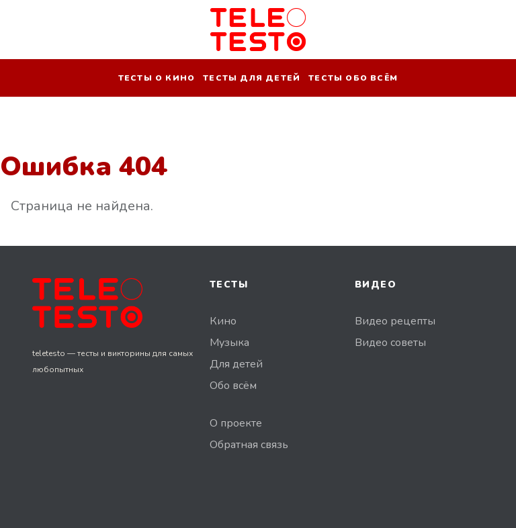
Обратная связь (249, 444)
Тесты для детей (251, 78)
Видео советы (390, 342)
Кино (223, 321)
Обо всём (233, 385)
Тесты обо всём (353, 78)
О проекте (236, 423)
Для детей (236, 364)
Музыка (229, 342)
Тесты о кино (156, 78)
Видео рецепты (395, 321)
